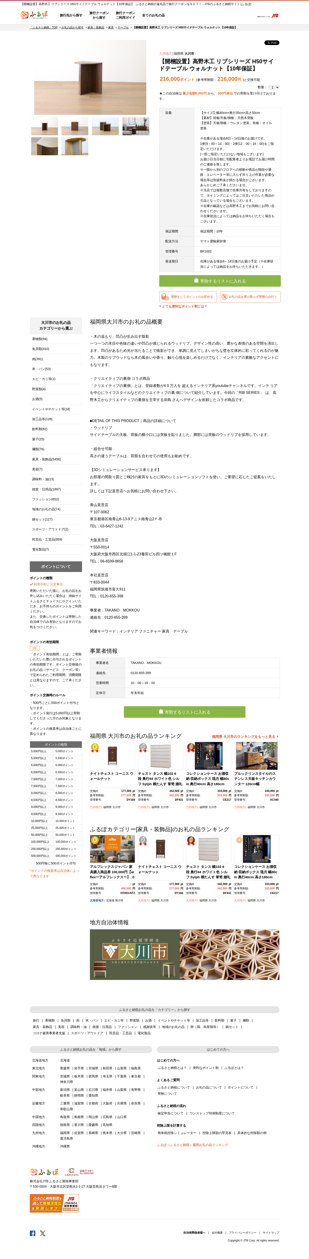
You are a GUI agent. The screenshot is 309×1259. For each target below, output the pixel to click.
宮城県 (93, 1068)
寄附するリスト (235, 15)
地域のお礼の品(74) (46, 509)
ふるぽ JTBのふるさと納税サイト (34, 15)
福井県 (107, 1090)
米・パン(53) (41, 369)
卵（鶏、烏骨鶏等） (205, 1027)
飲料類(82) (40, 429)
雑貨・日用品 (102, 1027)
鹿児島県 (66, 1138)
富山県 (79, 1090)
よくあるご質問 (203, 15)
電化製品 (144, 1033)
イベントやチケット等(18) (51, 409)
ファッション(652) (45, 499)
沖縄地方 (38, 1146)
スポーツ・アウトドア (87, 1033)
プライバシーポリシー (243, 1232)
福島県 (136, 1068)
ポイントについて (241, 1087)
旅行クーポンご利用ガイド (125, 15)
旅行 (36, 1020)
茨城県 (65, 1076)
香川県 (79, 1125)
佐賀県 (79, 1133)
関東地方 (38, 1076)
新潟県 (65, 1090)
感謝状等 (149, 1027)
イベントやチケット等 (174, 1020)
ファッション (127, 1027)
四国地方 (38, 1125)
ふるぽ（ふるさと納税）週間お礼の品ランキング (192, 1145)
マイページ (221, 15)
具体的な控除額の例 (251, 1133)
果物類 (50, 1020)
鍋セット (232, 1027)
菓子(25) (38, 439)
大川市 (189, 53)
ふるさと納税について (174, 1087)
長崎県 (93, 1133)
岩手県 (79, 1068)
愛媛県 (93, 1125)
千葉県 (122, 1076)
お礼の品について (209, 1087)
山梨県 (122, 1090)
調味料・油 (78, 1027)
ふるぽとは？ (234, 1068)
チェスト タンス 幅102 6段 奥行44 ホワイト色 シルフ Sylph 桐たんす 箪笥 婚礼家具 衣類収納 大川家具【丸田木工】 (160, 784)
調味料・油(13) (43, 479)
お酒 (148, 1020)
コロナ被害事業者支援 (49, 1033)
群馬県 (93, 1076)
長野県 (136, 1090)
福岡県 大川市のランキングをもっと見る (243, 737)
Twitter (43, 1233)
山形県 (122, 1068)
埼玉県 (107, 1076)
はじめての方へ (182, 15)
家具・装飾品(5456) (46, 459)
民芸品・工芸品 (120, 1033)
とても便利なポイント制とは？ (184, 306)
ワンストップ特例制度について (212, 1113)
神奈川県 (66, 1082)
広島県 (107, 1117)
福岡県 (179, 53)
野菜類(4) (39, 389)
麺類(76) (38, 449)
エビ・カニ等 (114, 1020)
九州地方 (165, 53)
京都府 (93, 1103)
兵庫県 (122, 1103)
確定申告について (171, 1113)
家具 (111, 27)
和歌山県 (66, 1109)
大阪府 (107, 1103)
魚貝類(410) (40, 349)
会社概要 (217, 1232)
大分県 (122, 1133)
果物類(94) (40, 339)
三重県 (65, 1103)
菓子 (233, 1020)
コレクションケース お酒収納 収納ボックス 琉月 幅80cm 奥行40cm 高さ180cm (207, 779)
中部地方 (38, 1090)
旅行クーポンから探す (99, 15)
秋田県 (107, 1068)
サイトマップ (271, 1232)
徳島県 (65, 1125)
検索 (248, 15)
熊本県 (107, 1133)
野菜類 (134, 1020)
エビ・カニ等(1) (43, 379)
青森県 (65, 1068)
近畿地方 (38, 1103)
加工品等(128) (42, 419)
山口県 (122, 1117)
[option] (90, 77)
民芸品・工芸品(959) (47, 539)
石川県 (93, 1090)
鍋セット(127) (42, 519)
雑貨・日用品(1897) (46, 489)
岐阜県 (65, 1095)
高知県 (107, 1125)
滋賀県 (79, 1103)
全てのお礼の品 (153, 15)
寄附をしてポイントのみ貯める (192, 296)
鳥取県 (65, 1117)
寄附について (167, 1093)
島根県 (79, 1117)
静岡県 (79, 1095)
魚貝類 (65, 1020)
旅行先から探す (71, 15)
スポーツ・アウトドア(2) (50, 529)
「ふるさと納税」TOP (44, 27)
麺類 (246, 1020)
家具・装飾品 (96, 27)
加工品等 (202, 1020)
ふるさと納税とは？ (172, 1068)
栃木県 (79, 1076)
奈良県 (136, 1103)
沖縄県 (65, 1146)
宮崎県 (136, 1133)
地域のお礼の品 (173, 1027)
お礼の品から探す (72, 27)
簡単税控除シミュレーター (177, 1133)
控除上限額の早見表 (217, 1133)
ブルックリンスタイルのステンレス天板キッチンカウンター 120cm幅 (255, 779)
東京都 (136, 1076)
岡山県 (93, 1117)
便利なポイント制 (206, 1068)
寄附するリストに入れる (223, 281)
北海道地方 (97, 900)
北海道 (110, 900)
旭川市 (119, 900)
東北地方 (38, 1068)
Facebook (32, 1233)
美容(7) (37, 469)
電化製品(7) (40, 549)
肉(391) (37, 359)
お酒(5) (37, 399)
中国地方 (38, 1117)
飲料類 (219, 1020)
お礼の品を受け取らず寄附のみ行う (253, 296)
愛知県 (93, 1095)
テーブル (123, 27)
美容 (61, 1027)
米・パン (92, 1020)
